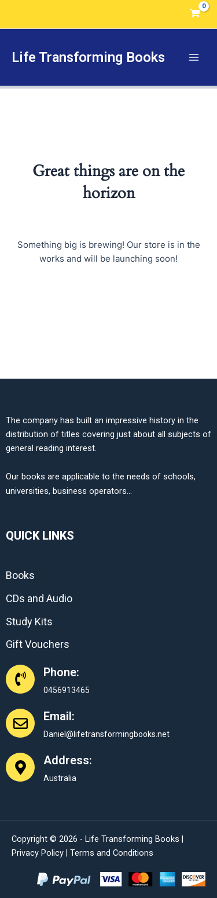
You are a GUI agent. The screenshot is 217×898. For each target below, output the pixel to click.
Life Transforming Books (88, 57)
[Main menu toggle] (193, 57)
